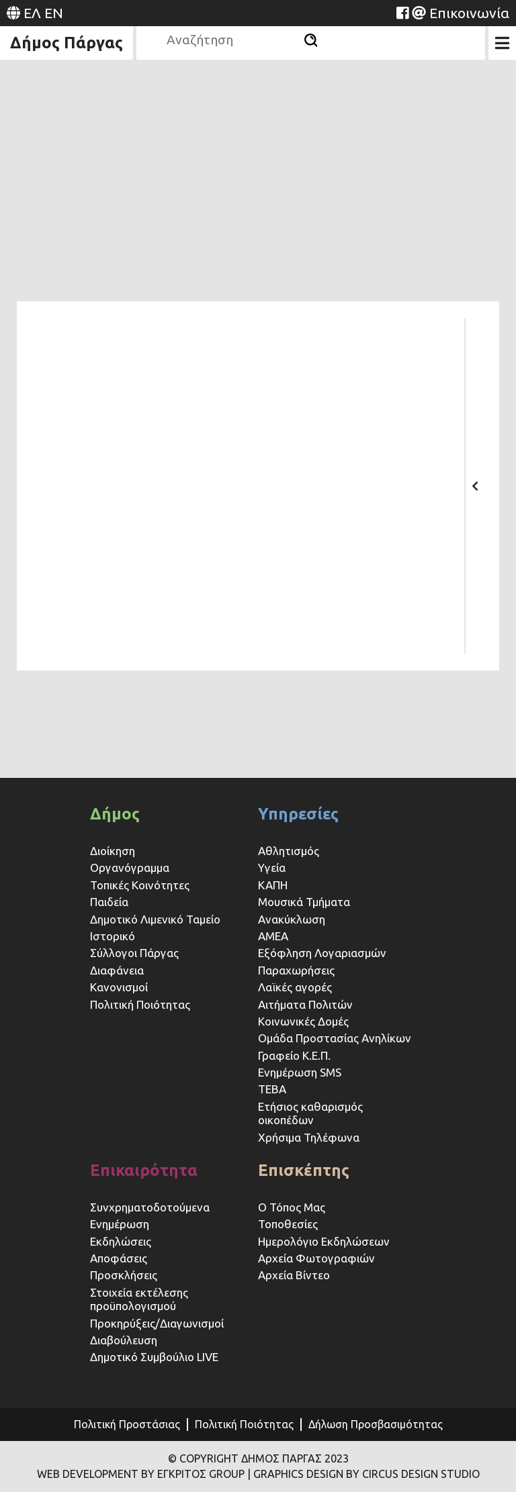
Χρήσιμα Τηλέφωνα (308, 1137)
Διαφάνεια (117, 970)
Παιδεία (109, 901)
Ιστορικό (112, 936)
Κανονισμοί (119, 987)
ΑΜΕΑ (273, 936)
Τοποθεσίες (288, 1223)
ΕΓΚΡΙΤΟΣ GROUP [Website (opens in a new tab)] (201, 1474)
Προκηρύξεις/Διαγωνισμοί (157, 1323)
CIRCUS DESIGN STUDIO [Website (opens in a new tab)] (421, 1474)
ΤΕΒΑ (272, 1089)
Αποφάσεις (118, 1258)
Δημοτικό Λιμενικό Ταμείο (155, 919)
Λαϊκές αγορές (295, 987)
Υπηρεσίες (298, 814)
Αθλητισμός (288, 850)
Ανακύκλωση (291, 919)
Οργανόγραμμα (129, 867)
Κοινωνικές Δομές (303, 1021)
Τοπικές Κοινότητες (139, 885)
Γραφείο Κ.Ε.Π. (294, 1055)
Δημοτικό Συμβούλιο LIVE (154, 1356)
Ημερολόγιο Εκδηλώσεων (324, 1241)
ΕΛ (32, 13)
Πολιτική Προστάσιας (127, 1424)
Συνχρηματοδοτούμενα (150, 1207)
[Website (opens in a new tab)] (402, 13)
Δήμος (115, 814)
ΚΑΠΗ (273, 885)
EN (53, 13)
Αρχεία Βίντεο (294, 1275)
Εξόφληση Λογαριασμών (322, 952)
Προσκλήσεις (123, 1275)
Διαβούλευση (123, 1340)
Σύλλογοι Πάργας (134, 952)
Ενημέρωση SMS (299, 1072)
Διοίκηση (112, 850)
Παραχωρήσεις (297, 970)
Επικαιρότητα (144, 1170)
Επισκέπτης (303, 1170)
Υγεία (272, 867)
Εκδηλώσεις (120, 1241)
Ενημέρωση (119, 1223)
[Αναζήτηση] (310, 40)
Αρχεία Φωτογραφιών (316, 1258)
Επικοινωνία (469, 13)
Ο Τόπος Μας (291, 1207)
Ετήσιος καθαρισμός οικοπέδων (310, 1113)
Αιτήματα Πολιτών (305, 1004)
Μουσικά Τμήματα (304, 901)
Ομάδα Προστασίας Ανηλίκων (334, 1038)
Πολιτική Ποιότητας (140, 1004)
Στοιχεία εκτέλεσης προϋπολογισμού (139, 1299)
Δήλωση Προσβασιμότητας (375, 1424)
